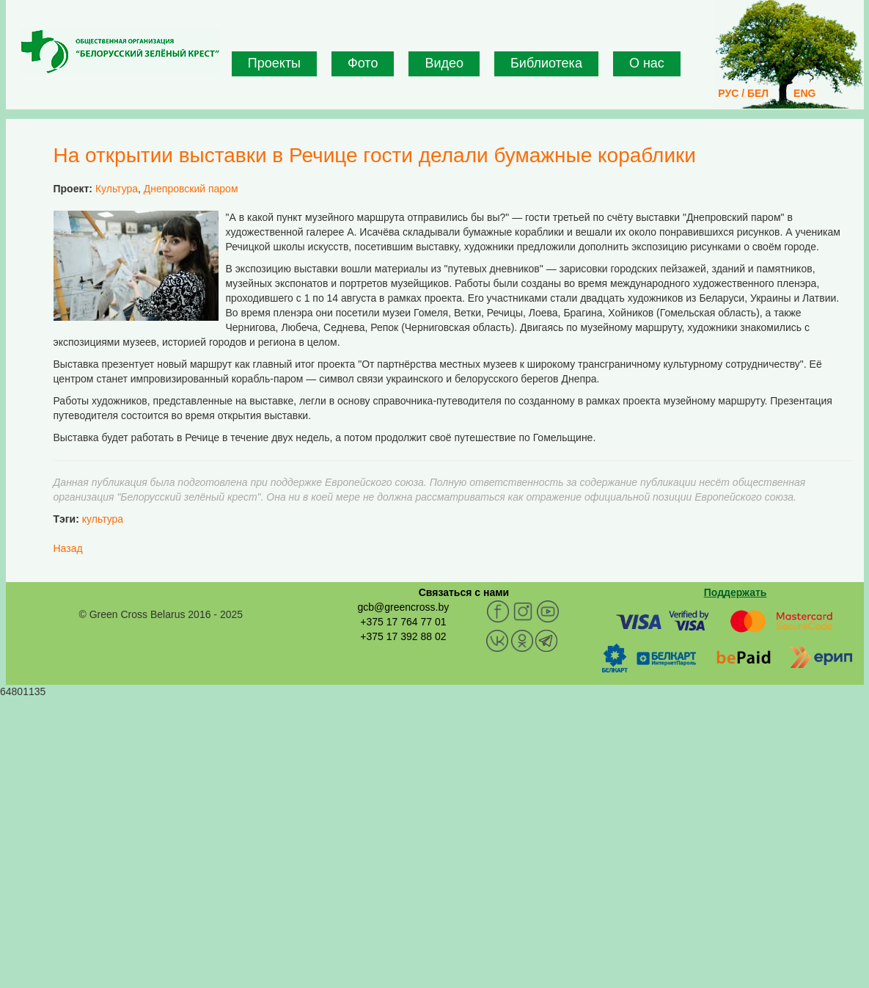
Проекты (274, 63)
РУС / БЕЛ (743, 93)
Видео (444, 63)
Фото (363, 63)
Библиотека (546, 63)
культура (102, 519)
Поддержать (735, 592)
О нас (646, 63)
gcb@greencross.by (403, 607)
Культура (116, 189)
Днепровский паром (191, 189)
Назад (68, 548)
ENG (804, 93)
